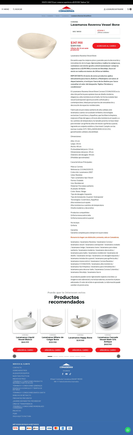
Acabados (50, 16)
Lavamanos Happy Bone (80, 338)
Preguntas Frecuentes (22, 398)
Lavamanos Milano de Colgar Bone (53, 338)
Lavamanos (65, 16)
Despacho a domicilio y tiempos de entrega (27, 389)
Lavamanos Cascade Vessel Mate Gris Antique (108, 339)
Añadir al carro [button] (25, 350)
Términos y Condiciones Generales (27, 386)
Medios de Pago (19, 379)
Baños (58, 16)
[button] (50, 356)
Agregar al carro (106, 46)
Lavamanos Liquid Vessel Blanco (25, 338)
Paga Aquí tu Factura (22, 416)
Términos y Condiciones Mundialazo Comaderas (28, 407)
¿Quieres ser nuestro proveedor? (27, 401)
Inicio (43, 16)
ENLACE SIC (17, 411)
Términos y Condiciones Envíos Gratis (29, 392)
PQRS (15, 413)
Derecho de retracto (22, 395)
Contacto (17, 368)
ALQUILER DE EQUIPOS (21, 373)
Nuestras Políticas (21, 376)
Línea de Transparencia (22, 404)
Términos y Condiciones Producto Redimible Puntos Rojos (27, 382)
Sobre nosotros (20, 370)
